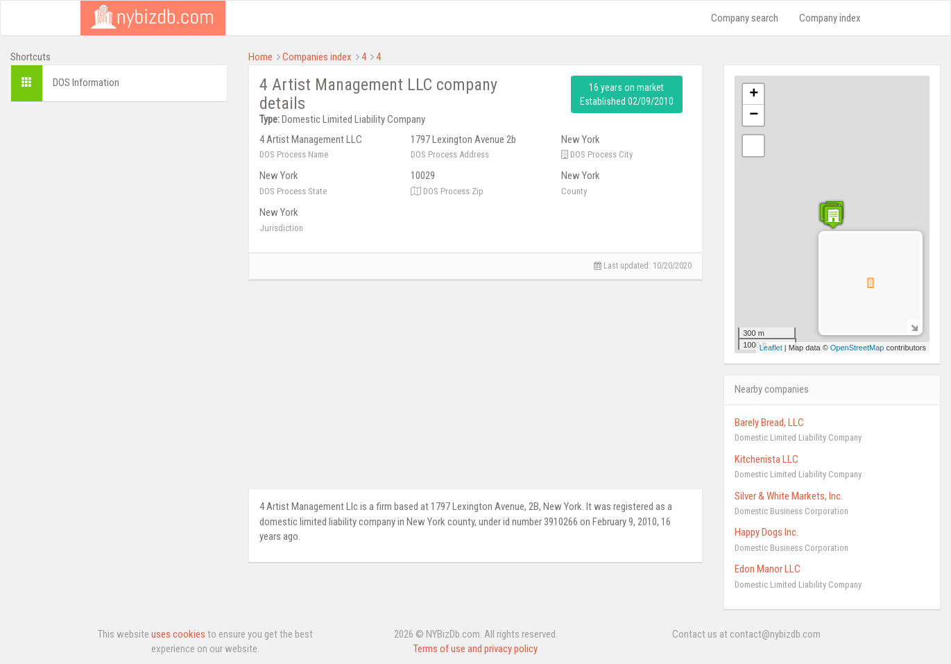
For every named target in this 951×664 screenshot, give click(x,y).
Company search (744, 18)
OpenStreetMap (857, 347)
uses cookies (178, 634)
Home (260, 57)
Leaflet (771, 347)
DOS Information (86, 82)
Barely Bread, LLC (769, 422)
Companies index (317, 57)
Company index (830, 18)
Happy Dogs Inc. (766, 532)
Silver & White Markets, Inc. (789, 496)
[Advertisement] (119, 199)
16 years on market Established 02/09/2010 (627, 94)
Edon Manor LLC (767, 569)
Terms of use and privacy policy (475, 648)
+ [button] (753, 94)
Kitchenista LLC (766, 459)
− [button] (753, 115)
